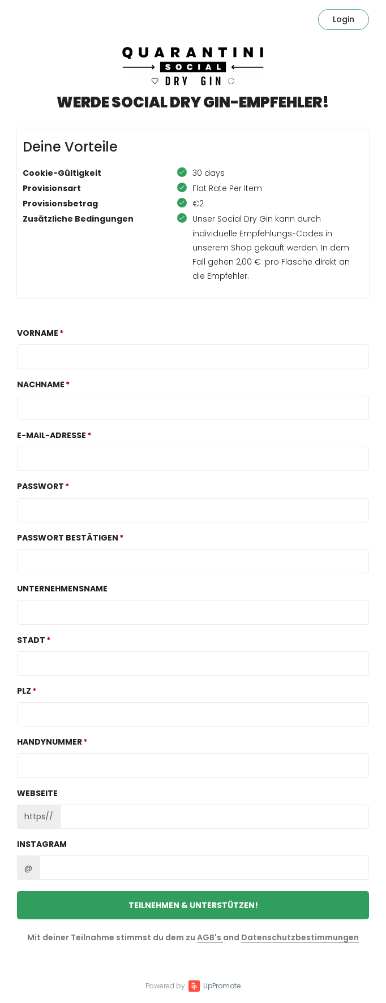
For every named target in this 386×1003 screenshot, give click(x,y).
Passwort (40, 486)
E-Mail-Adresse (51, 435)
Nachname (41, 384)
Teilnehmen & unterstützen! (193, 905)
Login (343, 19)
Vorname (37, 333)
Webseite (37, 793)
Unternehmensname (62, 588)
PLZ (24, 691)
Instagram (42, 844)
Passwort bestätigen (67, 537)
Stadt (31, 640)
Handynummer (49, 741)
